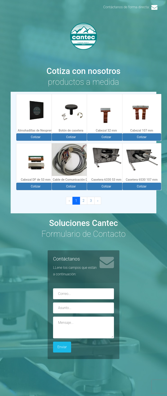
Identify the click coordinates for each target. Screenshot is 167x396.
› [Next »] (97, 201)
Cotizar (35, 137)
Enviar (62, 347)
